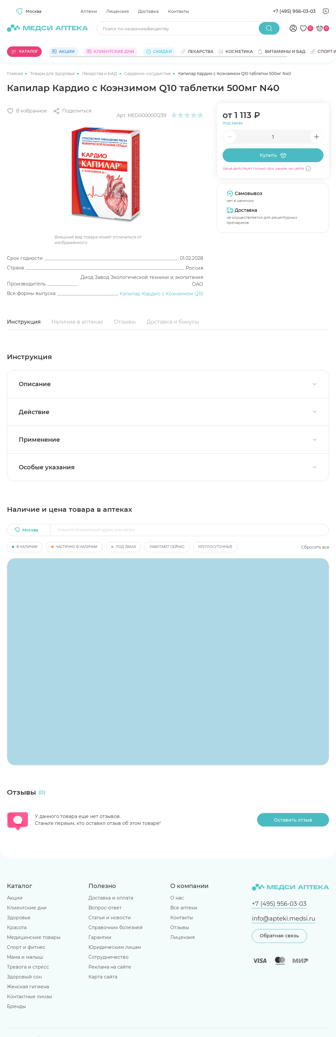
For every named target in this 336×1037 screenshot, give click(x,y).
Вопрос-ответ (105, 908)
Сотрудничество (108, 957)
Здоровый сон (24, 977)
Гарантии (99, 937)
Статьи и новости (109, 918)
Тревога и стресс (28, 967)
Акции (15, 898)
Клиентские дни (27, 908)
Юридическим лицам (114, 947)
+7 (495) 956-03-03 (294, 11)
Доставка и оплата (110, 898)
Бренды (16, 1006)
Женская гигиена (28, 987)
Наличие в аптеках (77, 322)
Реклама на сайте (109, 967)
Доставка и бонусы (173, 322)
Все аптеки (183, 908)
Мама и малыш (25, 957)
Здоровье (19, 918)
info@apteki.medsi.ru (283, 918)
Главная (15, 73)
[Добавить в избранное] (27, 111)
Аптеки (89, 11)
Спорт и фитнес (26, 947)
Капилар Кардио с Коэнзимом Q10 (161, 294)
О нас (177, 898)
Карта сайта (102, 977)
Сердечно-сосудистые (148, 73)
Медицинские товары (33, 937)
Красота (17, 927)
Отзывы (125, 322)
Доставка (148, 11)
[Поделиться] (72, 111)
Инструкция (24, 322)
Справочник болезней (115, 927)
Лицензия (117, 11)
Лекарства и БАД (100, 73)
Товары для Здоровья (53, 73)
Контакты (178, 11)
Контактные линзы (29, 997)
